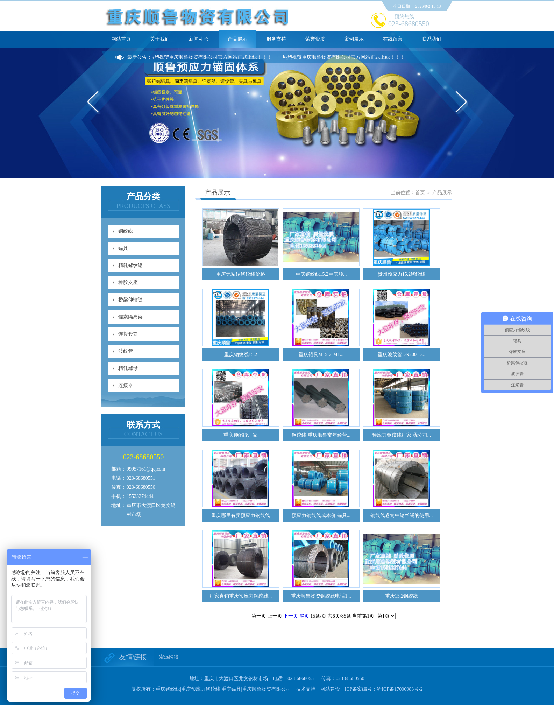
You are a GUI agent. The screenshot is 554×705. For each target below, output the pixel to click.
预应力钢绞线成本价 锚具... (321, 515)
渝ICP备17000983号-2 (399, 689)
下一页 (290, 616)
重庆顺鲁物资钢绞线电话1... (321, 596)
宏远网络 (169, 657)
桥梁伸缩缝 (130, 299)
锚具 (123, 248)
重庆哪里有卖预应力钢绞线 (240, 515)
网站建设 (330, 689)
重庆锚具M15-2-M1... (321, 354)
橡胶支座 (128, 282)
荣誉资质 (315, 39)
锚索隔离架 (130, 316)
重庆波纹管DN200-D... (402, 354)
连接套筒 (128, 334)
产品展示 (237, 39)
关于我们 (160, 39)
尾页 (304, 616)
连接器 (125, 385)
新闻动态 (198, 39)
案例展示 (354, 39)
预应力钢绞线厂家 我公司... (401, 435)
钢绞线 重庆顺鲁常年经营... (321, 435)
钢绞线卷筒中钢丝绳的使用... (401, 515)
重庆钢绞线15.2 (240, 354)
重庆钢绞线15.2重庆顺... (321, 274)
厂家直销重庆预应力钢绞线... (240, 596)
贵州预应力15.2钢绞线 (402, 274)
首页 (420, 192)
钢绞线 (125, 231)
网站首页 (121, 39)
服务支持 (276, 39)
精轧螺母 (128, 368)
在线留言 (393, 39)
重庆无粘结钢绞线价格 (240, 274)
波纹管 (125, 351)
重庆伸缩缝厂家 (240, 435)
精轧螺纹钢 (130, 265)
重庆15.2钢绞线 (401, 596)
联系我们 (431, 39)
